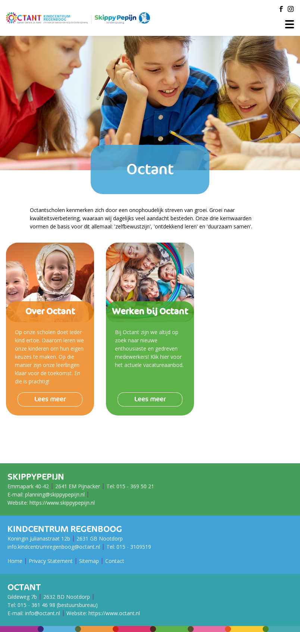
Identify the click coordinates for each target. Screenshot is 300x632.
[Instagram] (290, 9)
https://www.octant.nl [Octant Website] (114, 613)
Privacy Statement (51, 560)
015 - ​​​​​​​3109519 (133, 546)
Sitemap (89, 560)
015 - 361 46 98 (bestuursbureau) (58, 604)
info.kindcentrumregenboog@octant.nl (53, 546)
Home (14, 560)
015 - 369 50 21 (135, 486)
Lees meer (50, 399)
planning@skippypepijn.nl (55, 494)
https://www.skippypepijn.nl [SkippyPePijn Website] (62, 502)
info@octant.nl (42, 613)
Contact (114, 560)
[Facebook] (281, 9)
